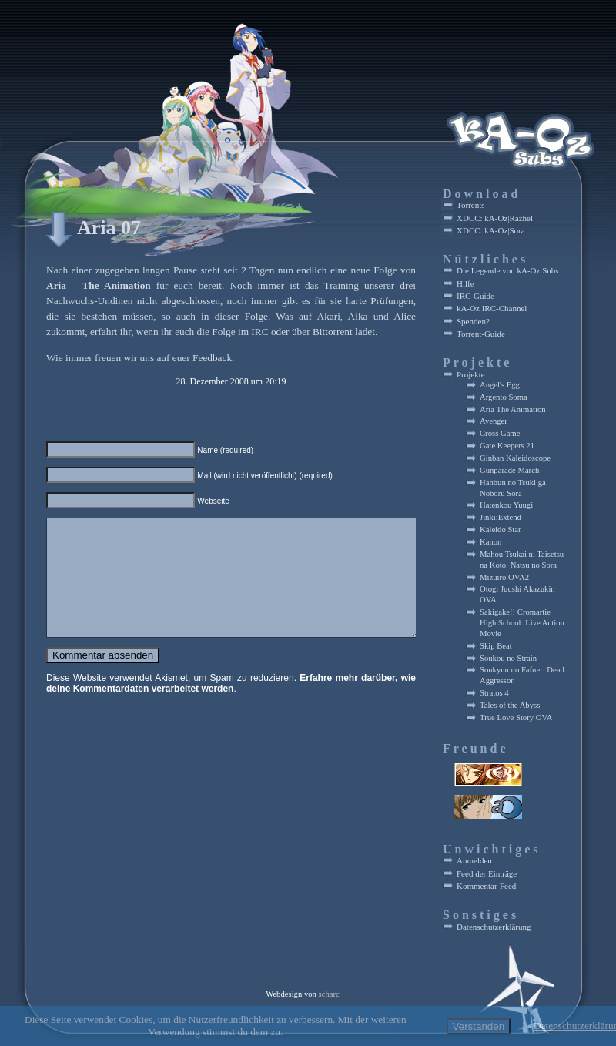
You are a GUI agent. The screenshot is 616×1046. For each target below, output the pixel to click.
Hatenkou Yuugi (506, 505)
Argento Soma (503, 397)
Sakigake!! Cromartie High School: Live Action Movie (522, 623)
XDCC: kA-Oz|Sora (491, 230)
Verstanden (478, 1026)
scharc (329, 994)
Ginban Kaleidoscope (515, 458)
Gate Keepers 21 (507, 445)
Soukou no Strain (508, 658)
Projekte (471, 374)
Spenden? (473, 321)
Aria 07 (109, 227)
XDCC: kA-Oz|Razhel (495, 218)
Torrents (471, 205)
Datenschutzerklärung (494, 926)
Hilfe (465, 283)
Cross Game (500, 433)
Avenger (493, 421)
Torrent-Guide (481, 333)
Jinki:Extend (500, 517)
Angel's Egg (500, 385)
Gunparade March (509, 470)
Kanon (490, 542)
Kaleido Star (500, 529)
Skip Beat (496, 646)
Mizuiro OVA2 (504, 577)
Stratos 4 (494, 693)
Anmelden (474, 860)
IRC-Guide (475, 295)
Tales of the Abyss (510, 705)
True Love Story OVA (516, 717)
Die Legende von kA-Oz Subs (508, 270)
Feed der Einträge (487, 873)
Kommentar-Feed (486, 885)
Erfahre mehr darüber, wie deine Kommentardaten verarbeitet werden (231, 706)
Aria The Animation (513, 409)
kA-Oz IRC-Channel (492, 308)
